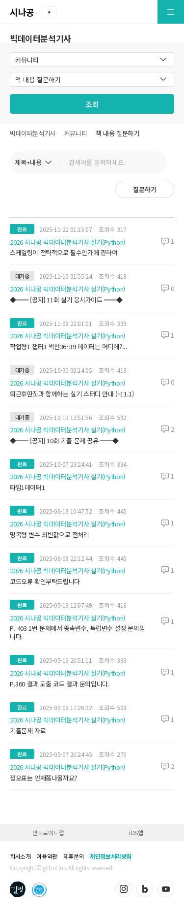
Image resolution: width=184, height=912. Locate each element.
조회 (92, 104)
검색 (154, 162)
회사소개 (20, 856)
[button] (148, 12)
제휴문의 (73, 856)
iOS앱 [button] (136, 832)
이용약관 (46, 856)
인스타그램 (123, 888)
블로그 (144, 888)
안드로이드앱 (48, 832)
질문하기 (145, 189)
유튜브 (166, 888)
